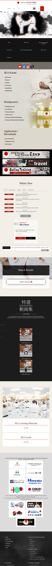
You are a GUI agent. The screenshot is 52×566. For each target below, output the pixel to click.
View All (26, 215)
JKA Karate (32, 545)
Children (8, 82)
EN (42, 8)
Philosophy (8, 77)
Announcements (12, 189)
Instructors (32, 547)
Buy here (26, 427)
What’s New (26, 42)
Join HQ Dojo (9, 109)
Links (6, 547)
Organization (32, 541)
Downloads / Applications (34, 562)
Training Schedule (10, 112)
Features (8, 80)
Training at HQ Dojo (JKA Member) (14, 117)
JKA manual (8, 144)
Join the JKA (9, 49)
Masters (31, 543)
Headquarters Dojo (10, 106)
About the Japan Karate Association (37, 537)
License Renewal (10, 138)
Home (9, 42)
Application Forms (10, 141)
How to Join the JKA (10, 564)
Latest (6, 189)
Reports (24, 189)
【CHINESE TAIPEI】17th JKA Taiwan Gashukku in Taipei (26, 207)
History (31, 539)
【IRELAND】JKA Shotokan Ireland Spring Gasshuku (25, 211)
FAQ (14, 8)
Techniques (8, 85)
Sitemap (9, 8)
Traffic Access (9, 114)
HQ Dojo (19, 189)
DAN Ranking (9, 90)
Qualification (9, 88)
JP (38, 8)
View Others (45, 250)
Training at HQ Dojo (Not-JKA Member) (15, 120)
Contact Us (9, 57)
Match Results (31, 189)
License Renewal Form (34, 564)
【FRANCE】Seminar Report (21, 204)
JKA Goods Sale (9, 541)
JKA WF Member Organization (26, 49)
